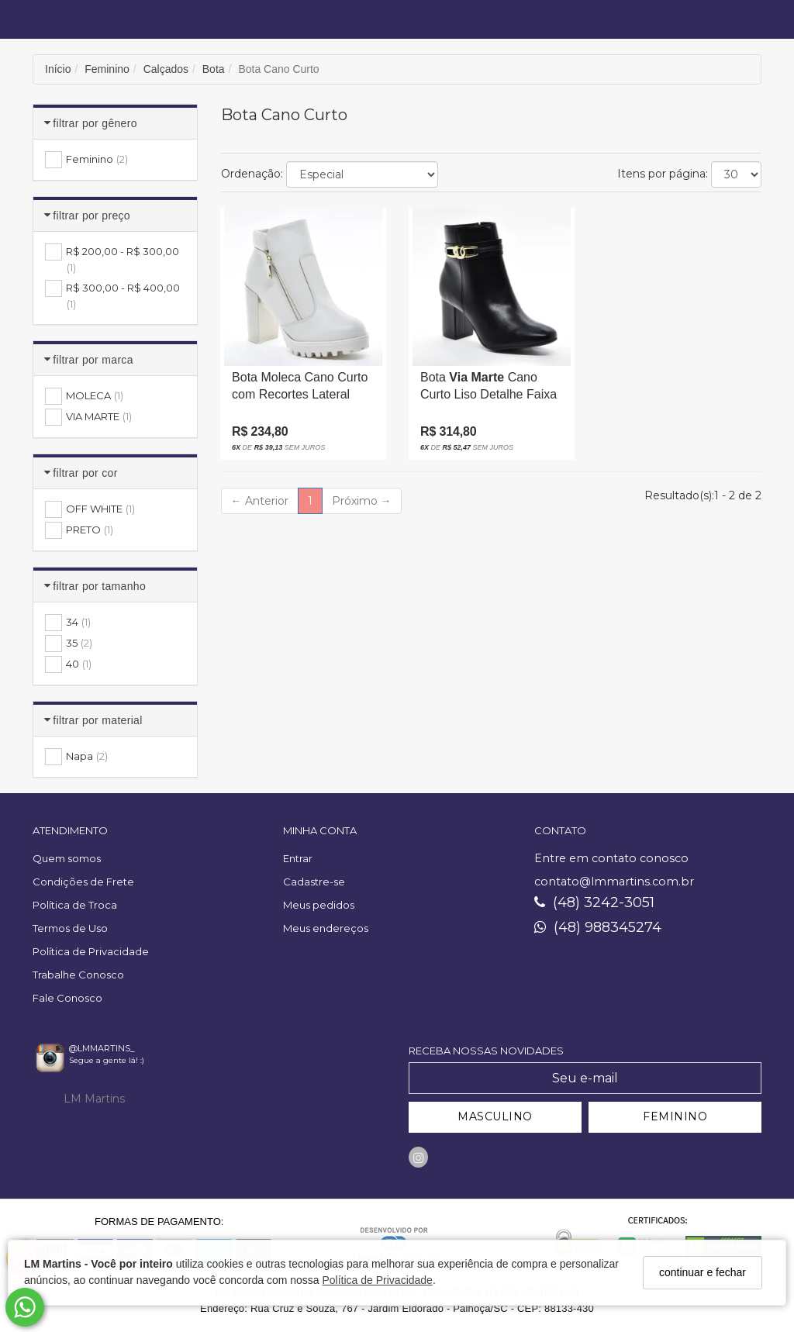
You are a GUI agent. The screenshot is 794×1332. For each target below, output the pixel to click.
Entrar (297, 858)
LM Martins (94, 1099)
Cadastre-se (314, 881)
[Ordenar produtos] (362, 174)
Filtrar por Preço (91, 215)
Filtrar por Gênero (94, 123)
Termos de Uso (70, 928)
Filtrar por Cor (85, 473)
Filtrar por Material (97, 720)
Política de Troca (75, 905)
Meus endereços (325, 928)
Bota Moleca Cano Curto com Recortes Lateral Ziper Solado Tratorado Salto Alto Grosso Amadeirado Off (300, 390)
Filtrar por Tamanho (99, 586)
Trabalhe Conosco (78, 974)
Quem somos (67, 858)
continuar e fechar (702, 1272)
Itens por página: (662, 174)
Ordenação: (252, 174)
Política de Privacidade (377, 1280)
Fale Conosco (67, 998)
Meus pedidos (318, 905)
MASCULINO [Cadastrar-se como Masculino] (495, 1116)
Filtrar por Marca (93, 360)
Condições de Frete (83, 881)
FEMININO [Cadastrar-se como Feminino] (675, 1116)
